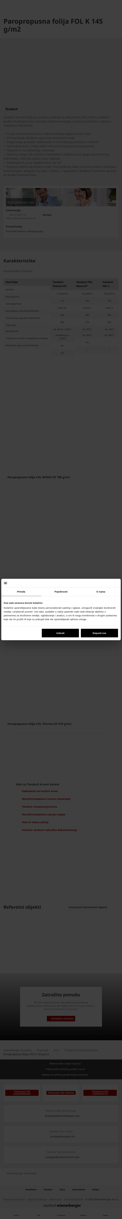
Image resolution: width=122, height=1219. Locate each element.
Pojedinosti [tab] (61, 591)
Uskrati (60, 633)
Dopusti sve (99, 633)
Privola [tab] (21, 591)
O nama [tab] (100, 591)
